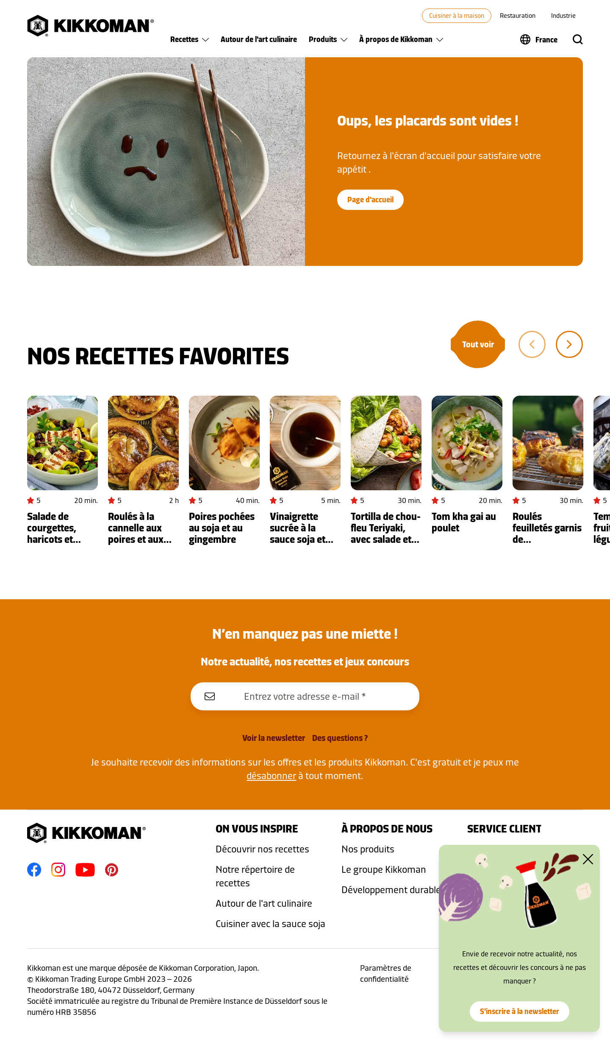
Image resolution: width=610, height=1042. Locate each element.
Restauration (517, 15)
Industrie (563, 15)
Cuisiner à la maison (456, 15)
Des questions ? (340, 738)
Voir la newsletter (273, 738)
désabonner (271, 775)
